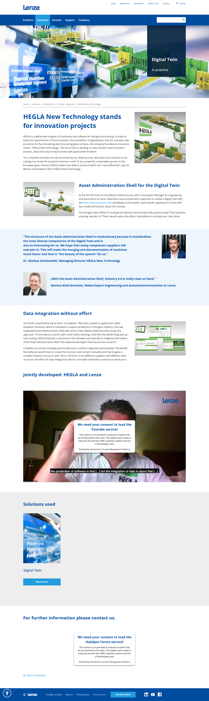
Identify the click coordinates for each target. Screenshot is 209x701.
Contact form (123, 694)
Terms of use (99, 694)
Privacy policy (82, 694)
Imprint (69, 694)
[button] (7, 693)
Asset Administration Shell (97, 202)
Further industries (66, 104)
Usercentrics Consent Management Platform (110, 449)
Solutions (42, 20)
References (49, 104)
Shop (113, 3)
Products (28, 20)
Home (26, 104)
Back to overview (36, 675)
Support (70, 20)
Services (56, 20)
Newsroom (124, 3)
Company (84, 20)
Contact (166, 3)
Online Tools (153, 3)
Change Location (54, 694)
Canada (181, 3)
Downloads (138, 3)
